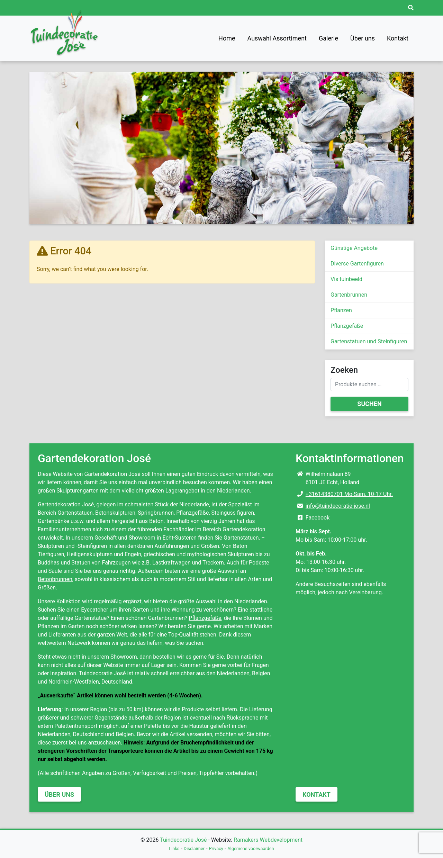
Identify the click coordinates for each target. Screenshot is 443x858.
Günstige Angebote (354, 248)
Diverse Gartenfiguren (357, 263)
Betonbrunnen (55, 579)
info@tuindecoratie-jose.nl (338, 506)
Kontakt (397, 38)
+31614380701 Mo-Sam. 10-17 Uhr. (349, 494)
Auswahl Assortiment (277, 38)
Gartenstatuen (241, 537)
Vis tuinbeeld (346, 279)
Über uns (362, 38)
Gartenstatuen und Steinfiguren (369, 341)
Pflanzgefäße (347, 326)
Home (226, 38)
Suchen (369, 403)
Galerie (328, 38)
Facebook (317, 517)
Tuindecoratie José (183, 840)
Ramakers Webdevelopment (268, 840)
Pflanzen (341, 310)
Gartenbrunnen (349, 294)
